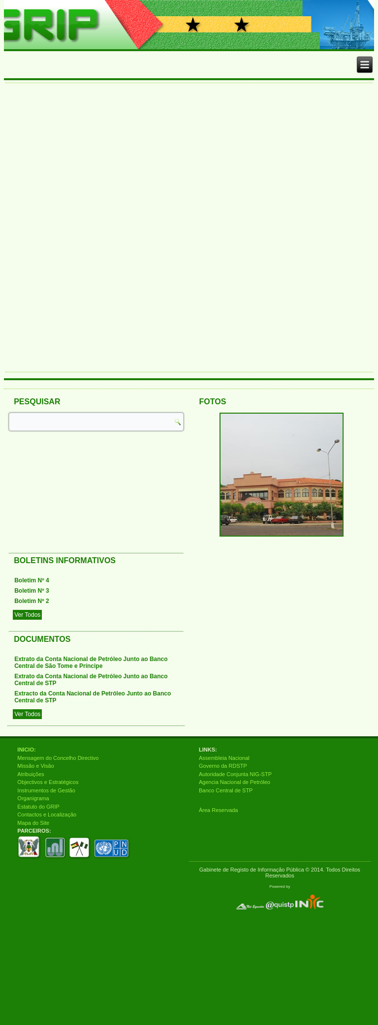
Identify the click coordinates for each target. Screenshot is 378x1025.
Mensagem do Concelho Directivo (57, 758)
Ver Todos (27, 614)
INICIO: (26, 750)
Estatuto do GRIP (38, 807)
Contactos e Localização (46, 814)
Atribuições (30, 774)
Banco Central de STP (225, 790)
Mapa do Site (33, 823)
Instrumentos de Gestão (46, 790)
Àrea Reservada (218, 810)
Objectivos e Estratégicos (47, 782)
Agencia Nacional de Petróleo (234, 782)
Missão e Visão (35, 766)
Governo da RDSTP (223, 766)
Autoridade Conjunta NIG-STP (235, 774)
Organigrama (33, 798)
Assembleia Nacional (224, 758)
